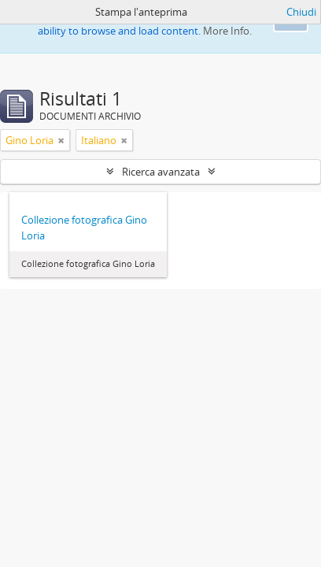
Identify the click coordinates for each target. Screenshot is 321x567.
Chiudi (301, 12)
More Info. (227, 31)
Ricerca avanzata (161, 172)
